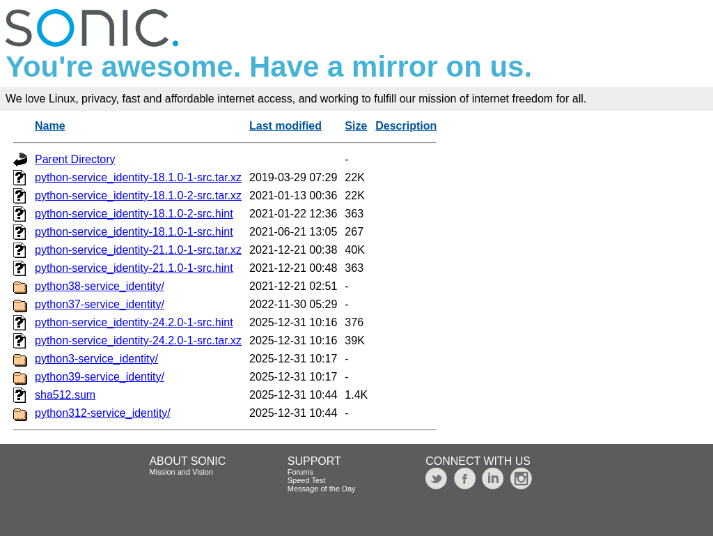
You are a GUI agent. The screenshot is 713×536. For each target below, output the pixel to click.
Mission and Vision (181, 472)
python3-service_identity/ (96, 359)
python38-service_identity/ (99, 286)
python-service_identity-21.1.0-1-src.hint (134, 268)
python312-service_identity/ (103, 413)
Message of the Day (322, 488)
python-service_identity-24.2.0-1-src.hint (134, 322)
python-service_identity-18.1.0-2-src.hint (134, 214)
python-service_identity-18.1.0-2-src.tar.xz (138, 195)
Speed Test (307, 480)
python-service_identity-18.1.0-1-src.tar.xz (138, 177)
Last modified (285, 126)
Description (406, 126)
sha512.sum (65, 395)
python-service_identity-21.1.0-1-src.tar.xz (138, 250)
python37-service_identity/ (99, 304)
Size (356, 126)
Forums (300, 472)
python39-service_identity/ (99, 377)
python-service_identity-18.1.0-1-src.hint (134, 232)
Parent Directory (75, 159)
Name (50, 126)
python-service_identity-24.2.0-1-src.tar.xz (138, 340)
